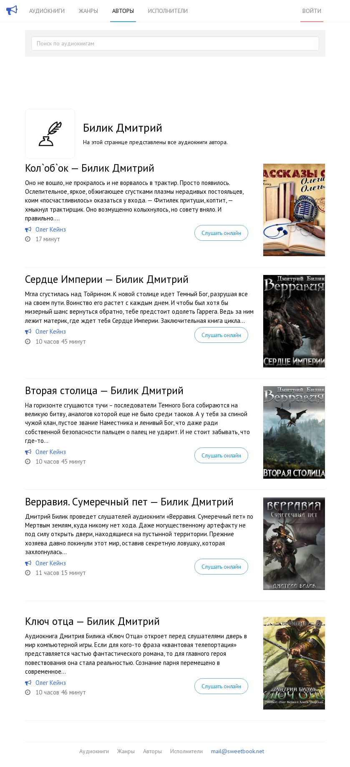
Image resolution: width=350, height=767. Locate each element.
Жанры (88, 11)
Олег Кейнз (50, 229)
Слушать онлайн (221, 233)
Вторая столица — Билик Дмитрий (104, 390)
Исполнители (168, 11)
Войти (311, 11)
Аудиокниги (47, 11)
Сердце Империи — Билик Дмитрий (107, 279)
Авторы (123, 11)
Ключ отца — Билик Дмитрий (92, 621)
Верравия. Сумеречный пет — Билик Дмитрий (129, 501)
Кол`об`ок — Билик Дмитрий (89, 168)
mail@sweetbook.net (237, 751)
